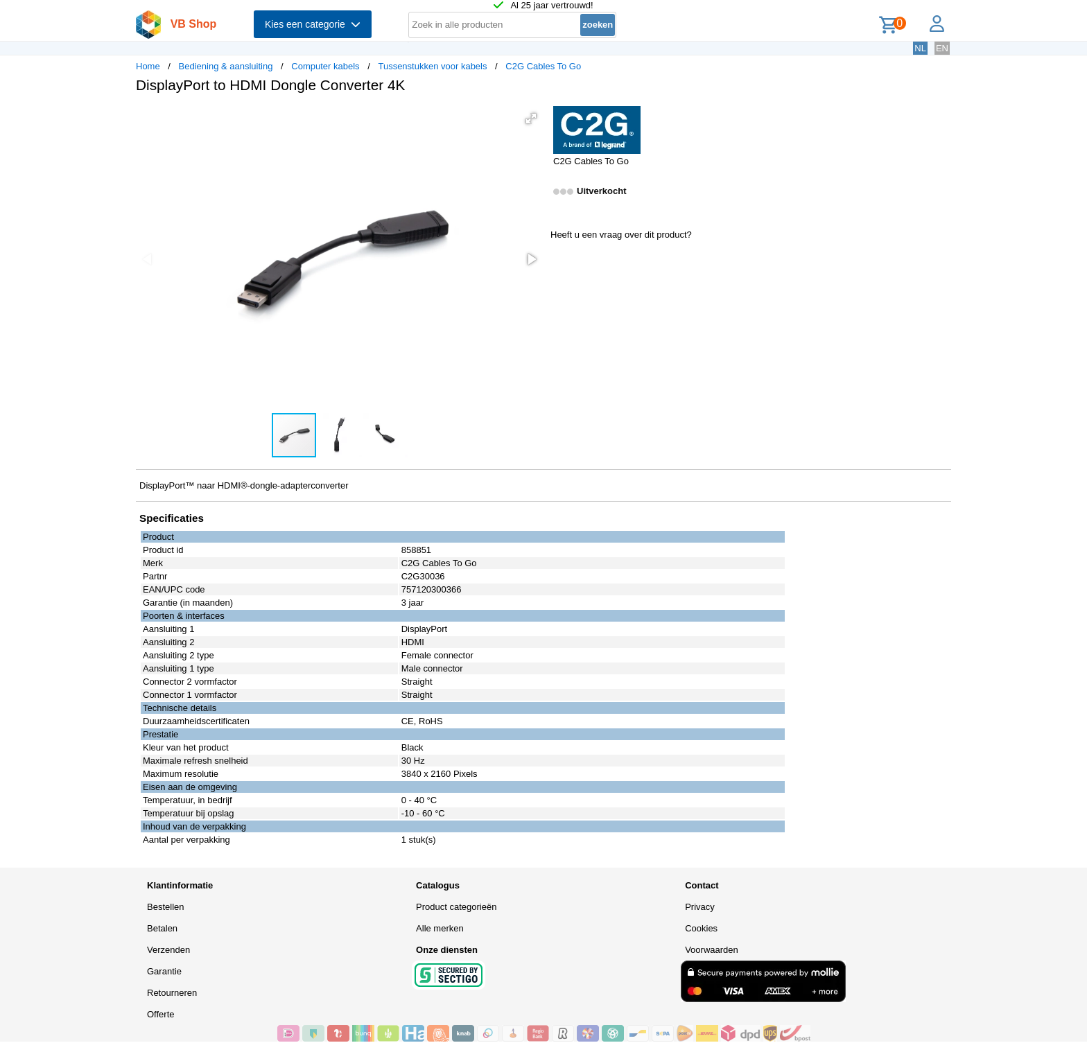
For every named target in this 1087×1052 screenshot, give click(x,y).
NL (920, 48)
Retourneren (172, 993)
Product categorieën (456, 907)
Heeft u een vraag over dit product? (621, 234)
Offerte (161, 1014)
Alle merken (440, 928)
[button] (531, 118)
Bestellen (165, 907)
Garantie (164, 971)
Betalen (162, 928)
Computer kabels (325, 66)
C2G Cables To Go (543, 66)
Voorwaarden (711, 950)
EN (942, 48)
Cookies (701, 928)
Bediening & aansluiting (226, 66)
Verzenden (168, 950)
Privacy (700, 907)
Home (148, 66)
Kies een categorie (312, 24)
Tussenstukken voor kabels (432, 66)
